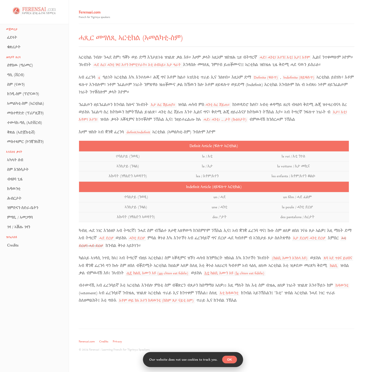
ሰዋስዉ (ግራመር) (20, 65)
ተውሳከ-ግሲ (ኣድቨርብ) (24, 122)
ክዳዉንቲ (13, 188)
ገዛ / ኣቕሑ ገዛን (18, 227)
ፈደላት (12, 37)
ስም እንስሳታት (18, 169)
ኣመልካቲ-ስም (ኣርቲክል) (25, 103)
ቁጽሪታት (13, 47)
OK (229, 359)
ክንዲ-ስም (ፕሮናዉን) (23, 93)
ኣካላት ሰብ (15, 159)
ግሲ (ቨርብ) (15, 74)
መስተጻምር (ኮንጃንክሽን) (25, 141)
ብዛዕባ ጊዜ (15, 179)
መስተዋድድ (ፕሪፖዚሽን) (25, 113)
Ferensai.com (87, 341)
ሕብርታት (14, 198)
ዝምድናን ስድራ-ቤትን (22, 207)
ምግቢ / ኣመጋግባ (20, 217)
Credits (12, 245)
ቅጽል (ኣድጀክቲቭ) (21, 132)
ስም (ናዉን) (16, 84)
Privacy (117, 341)
